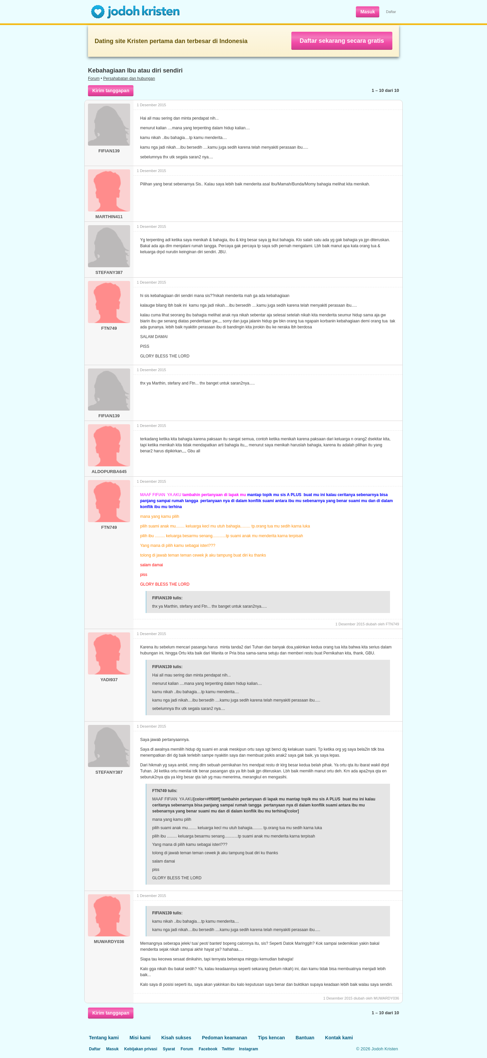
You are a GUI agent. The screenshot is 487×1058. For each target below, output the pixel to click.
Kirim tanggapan (110, 90)
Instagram (248, 1049)
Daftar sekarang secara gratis (342, 40)
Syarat (169, 1049)
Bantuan (305, 1037)
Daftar (391, 12)
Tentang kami (104, 1037)
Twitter (228, 1049)
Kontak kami (339, 1037)
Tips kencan (271, 1037)
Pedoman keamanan (224, 1037)
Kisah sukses (176, 1037)
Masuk (367, 11)
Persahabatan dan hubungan (129, 78)
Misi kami (140, 1037)
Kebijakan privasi (140, 1049)
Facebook (208, 1049)
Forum (94, 78)
